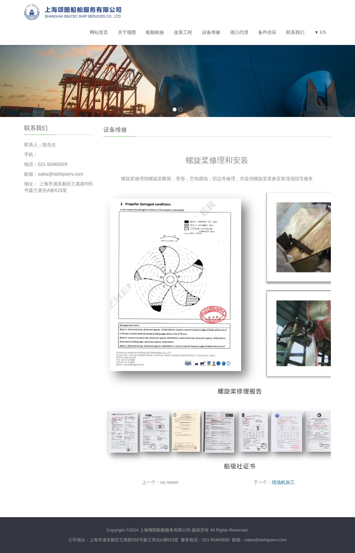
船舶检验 (155, 32)
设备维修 (211, 32)
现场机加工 (283, 482)
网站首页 (99, 32)
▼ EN (320, 32)
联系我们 (295, 32)
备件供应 (267, 32)
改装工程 (183, 32)
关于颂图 (127, 32)
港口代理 (239, 32)
